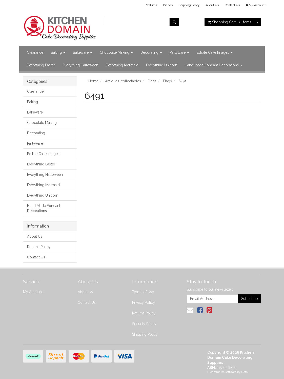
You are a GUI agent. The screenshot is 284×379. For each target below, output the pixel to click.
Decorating (151, 52)
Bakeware (82, 52)
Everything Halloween (80, 65)
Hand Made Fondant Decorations (213, 65)
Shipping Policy (189, 5)
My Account (33, 292)
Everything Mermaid (122, 65)
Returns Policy (39, 247)
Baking (58, 52)
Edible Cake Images (215, 52)
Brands (168, 5)
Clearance (35, 52)
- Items (229, 22)
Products (151, 5)
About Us (212, 5)
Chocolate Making (116, 52)
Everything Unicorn (161, 65)
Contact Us (232, 5)
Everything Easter (41, 65)
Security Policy (144, 324)
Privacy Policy (143, 302)
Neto (244, 372)
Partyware (179, 52)
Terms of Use (143, 292)
